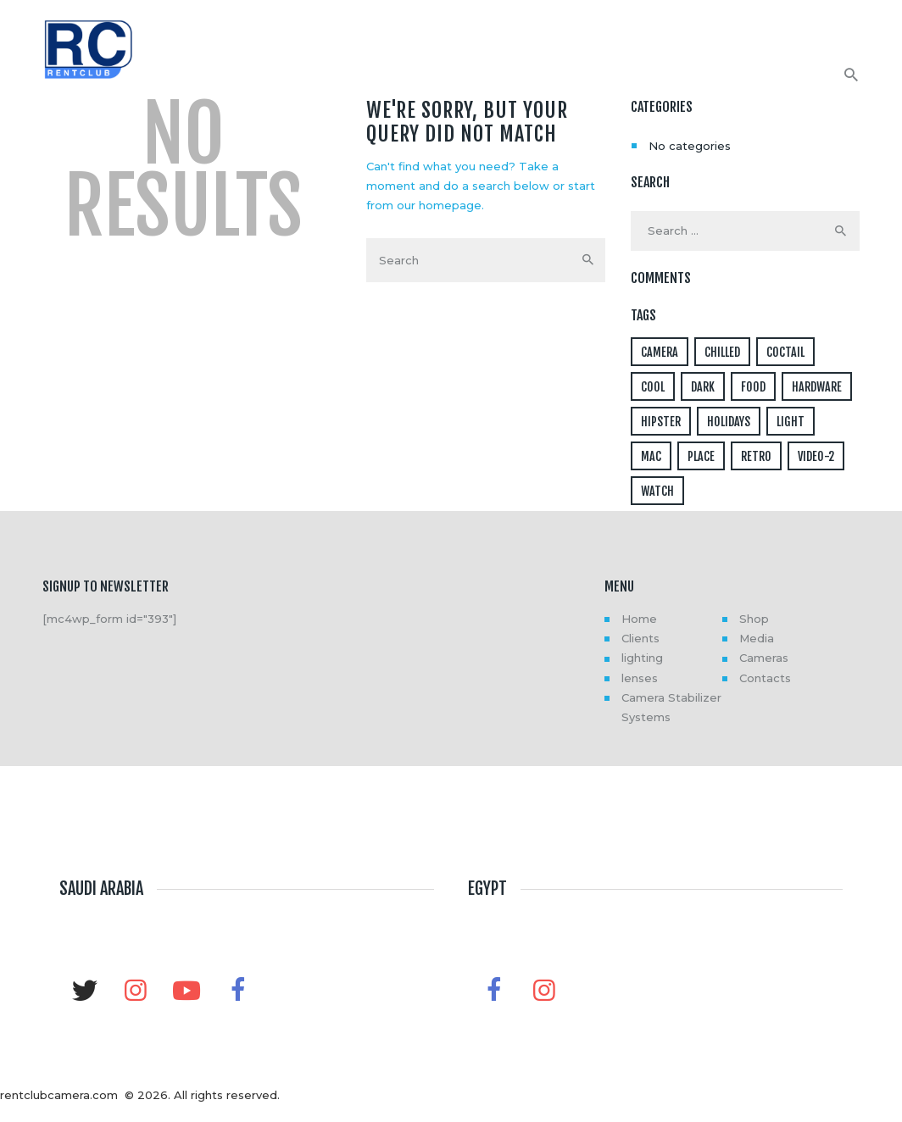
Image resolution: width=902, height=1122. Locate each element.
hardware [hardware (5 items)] (817, 387)
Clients (640, 638)
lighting (642, 657)
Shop (754, 618)
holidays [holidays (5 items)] (728, 421)
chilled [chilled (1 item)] (722, 352)
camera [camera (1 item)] (659, 352)
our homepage (439, 205)
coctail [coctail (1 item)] (785, 352)
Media (756, 638)
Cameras (763, 657)
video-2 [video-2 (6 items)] (816, 456)
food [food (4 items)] (753, 387)
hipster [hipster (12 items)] (661, 421)
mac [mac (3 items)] (651, 456)
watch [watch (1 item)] (657, 491)
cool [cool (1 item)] (653, 387)
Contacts (765, 678)
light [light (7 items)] (791, 421)
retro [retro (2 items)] (756, 456)
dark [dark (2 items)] (703, 387)
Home (639, 618)
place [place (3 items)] (701, 456)
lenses (639, 678)
